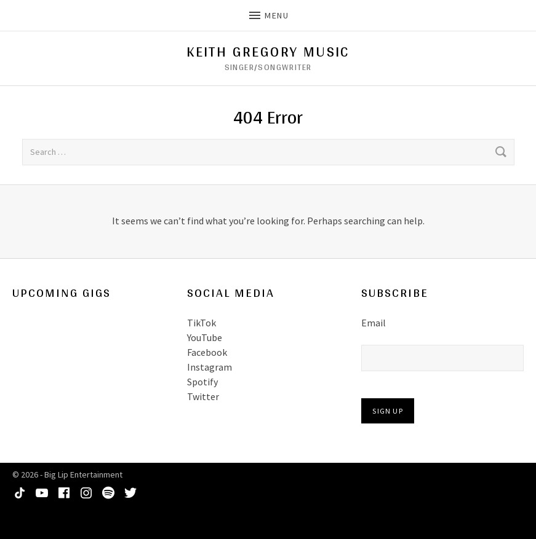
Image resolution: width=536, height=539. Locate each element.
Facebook (207, 352)
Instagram (209, 367)
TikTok (201, 323)
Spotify (202, 382)
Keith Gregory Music (268, 52)
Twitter (203, 396)
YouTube (204, 337)
